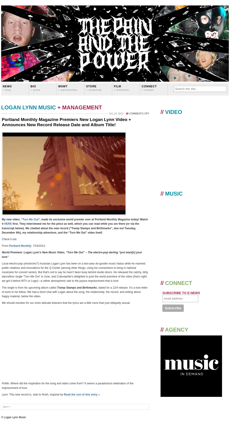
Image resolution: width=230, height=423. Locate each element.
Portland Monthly (20, 245)
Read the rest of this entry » (82, 394)
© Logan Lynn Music (13, 417)
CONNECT (149, 88)
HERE (8, 223)
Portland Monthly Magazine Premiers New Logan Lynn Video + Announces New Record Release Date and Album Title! (66, 122)
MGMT (67, 88)
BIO (35, 88)
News (7, 88)
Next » (7, 406)
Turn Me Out (30, 219)
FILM (121, 88)
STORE (94, 88)
